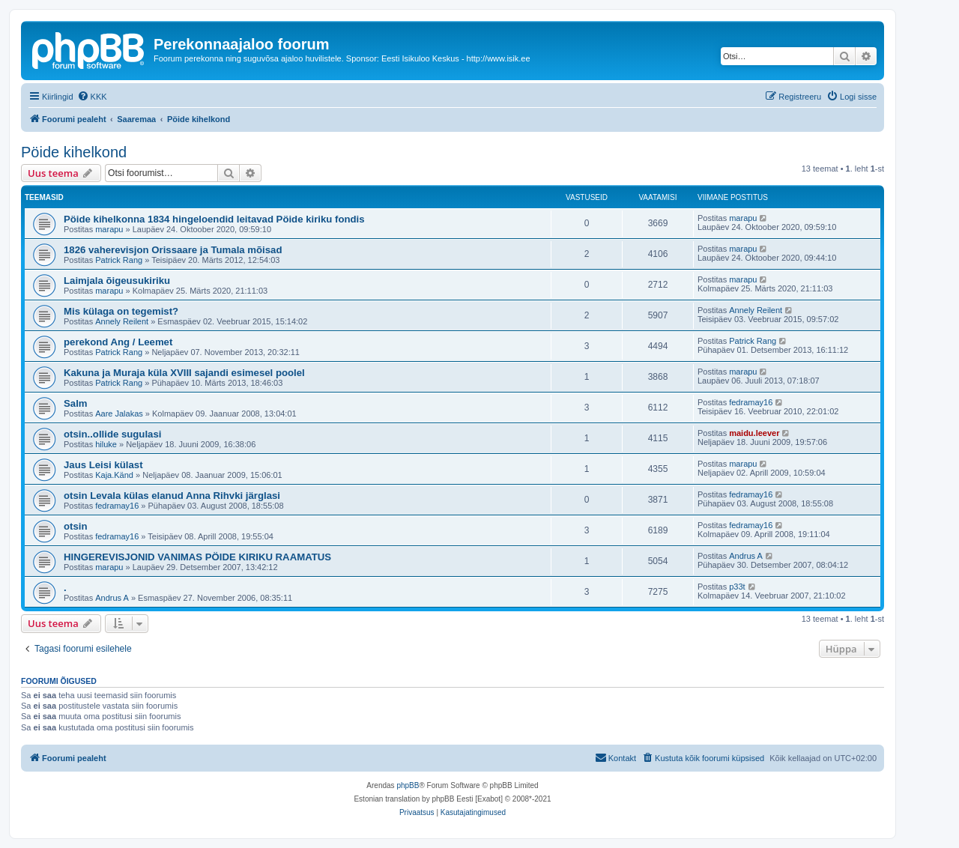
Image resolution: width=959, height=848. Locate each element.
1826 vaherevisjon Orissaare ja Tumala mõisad (173, 249)
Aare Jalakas (119, 413)
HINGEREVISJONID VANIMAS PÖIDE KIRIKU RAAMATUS (197, 557)
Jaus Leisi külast (103, 464)
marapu (109, 229)
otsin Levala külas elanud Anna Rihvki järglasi (172, 495)
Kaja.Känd (114, 474)
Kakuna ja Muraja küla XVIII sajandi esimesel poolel (184, 372)
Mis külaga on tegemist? (121, 311)
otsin (76, 526)
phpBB (407, 785)
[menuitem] (92, 97)
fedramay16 (750, 402)
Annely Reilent (121, 321)
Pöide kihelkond (74, 152)
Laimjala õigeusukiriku (117, 280)
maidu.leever (754, 432)
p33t (737, 586)
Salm (76, 403)
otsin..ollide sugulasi (112, 434)
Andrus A (746, 555)
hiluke (106, 444)
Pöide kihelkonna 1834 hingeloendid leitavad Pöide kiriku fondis (214, 219)
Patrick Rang (118, 259)
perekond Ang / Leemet (118, 342)
